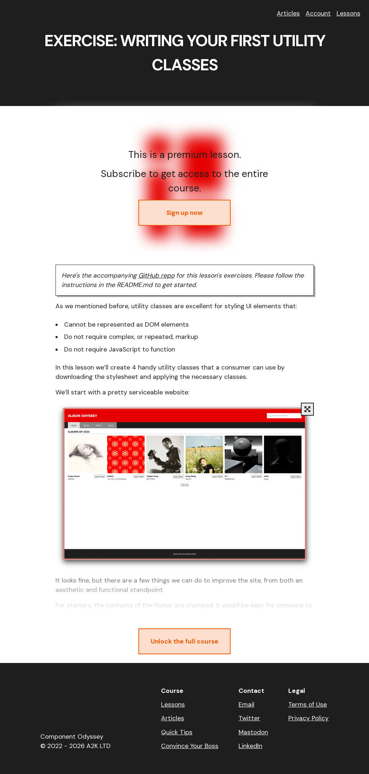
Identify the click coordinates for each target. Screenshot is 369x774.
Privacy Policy (308, 718)
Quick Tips (176, 732)
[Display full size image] (307, 409)
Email (246, 704)
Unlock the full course (184, 641)
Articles (288, 13)
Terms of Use (307, 704)
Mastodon (253, 732)
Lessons (348, 13)
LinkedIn (250, 746)
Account (318, 13)
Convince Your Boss (189, 746)
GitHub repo (156, 275)
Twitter (249, 718)
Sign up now (184, 213)
